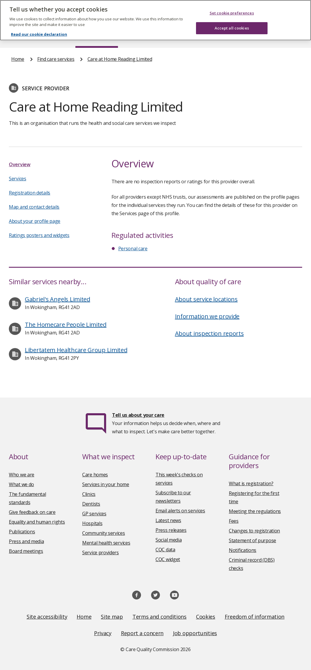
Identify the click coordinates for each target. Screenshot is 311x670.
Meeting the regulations (255, 511)
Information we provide (207, 316)
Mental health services (106, 543)
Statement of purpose (252, 540)
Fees (234, 521)
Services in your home (105, 484)
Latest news (168, 520)
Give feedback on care (32, 512)
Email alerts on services (180, 510)
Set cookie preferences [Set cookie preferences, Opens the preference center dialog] (232, 13)
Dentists (91, 504)
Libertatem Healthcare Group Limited (76, 350)
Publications (22, 531)
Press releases (171, 530)
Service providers (100, 552)
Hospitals (92, 523)
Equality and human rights (37, 522)
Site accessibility (47, 616)
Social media (169, 540)
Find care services (55, 59)
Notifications (242, 550)
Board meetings (26, 551)
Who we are (21, 474)
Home (17, 59)
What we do (21, 484)
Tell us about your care (138, 415)
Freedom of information (254, 616)
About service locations (206, 299)
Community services (103, 533)
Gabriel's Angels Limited (57, 299)
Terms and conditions (159, 616)
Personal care (133, 248)
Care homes (95, 474)
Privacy (102, 633)
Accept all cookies (232, 28)
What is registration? (251, 483)
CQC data (165, 549)
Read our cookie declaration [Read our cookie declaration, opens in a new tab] (39, 34)
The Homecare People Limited (65, 325)
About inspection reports (209, 333)
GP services (94, 513)
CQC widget (168, 559)
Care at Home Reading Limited (120, 59)
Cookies (205, 616)
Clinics (88, 494)
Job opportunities (195, 633)
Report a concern (142, 633)
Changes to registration (254, 530)
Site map (112, 616)
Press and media (26, 541)
